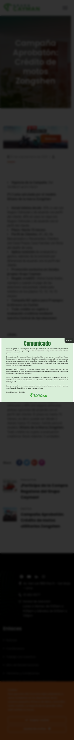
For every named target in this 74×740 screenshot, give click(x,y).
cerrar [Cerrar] (69, 340)
